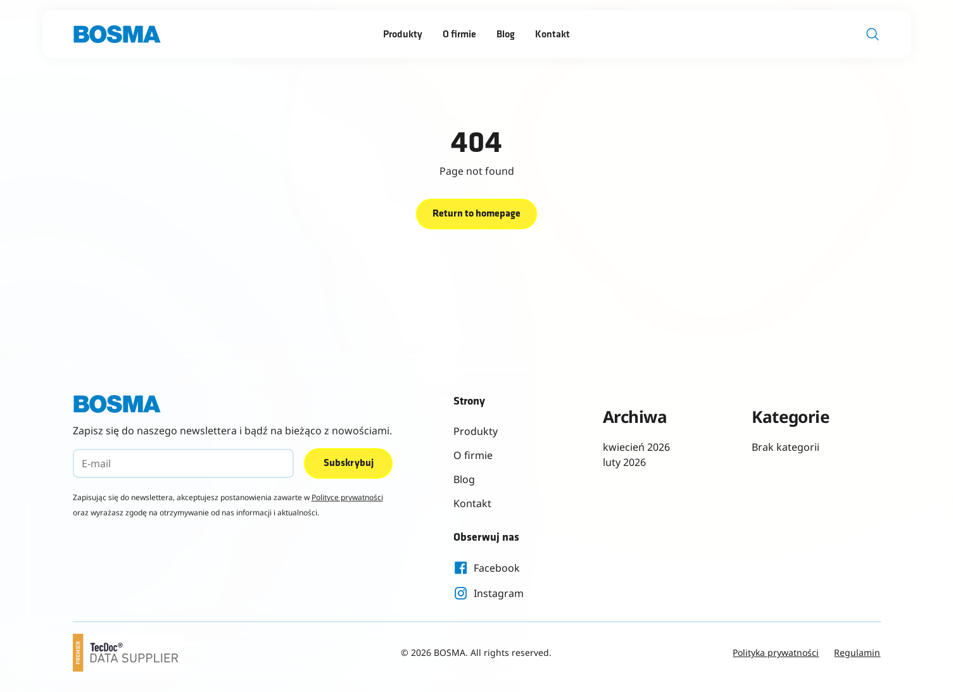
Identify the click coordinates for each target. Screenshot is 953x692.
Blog (505, 35)
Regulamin (857, 652)
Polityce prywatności (347, 497)
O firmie (459, 35)
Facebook (486, 568)
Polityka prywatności (776, 652)
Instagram (488, 593)
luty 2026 (624, 462)
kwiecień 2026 (636, 447)
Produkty (402, 35)
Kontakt (552, 35)
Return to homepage (476, 214)
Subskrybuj (349, 463)
